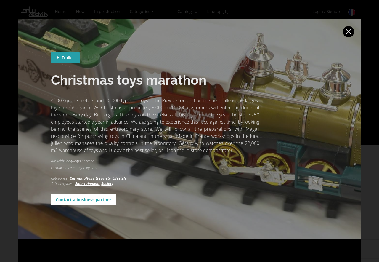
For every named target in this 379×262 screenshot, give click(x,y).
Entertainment (87, 183)
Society (107, 183)
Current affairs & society (90, 178)
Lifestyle (120, 178)
